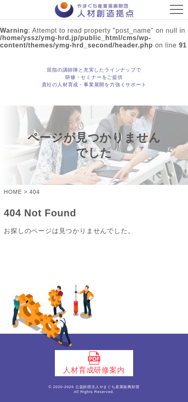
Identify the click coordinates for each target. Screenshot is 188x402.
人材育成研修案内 (94, 362)
